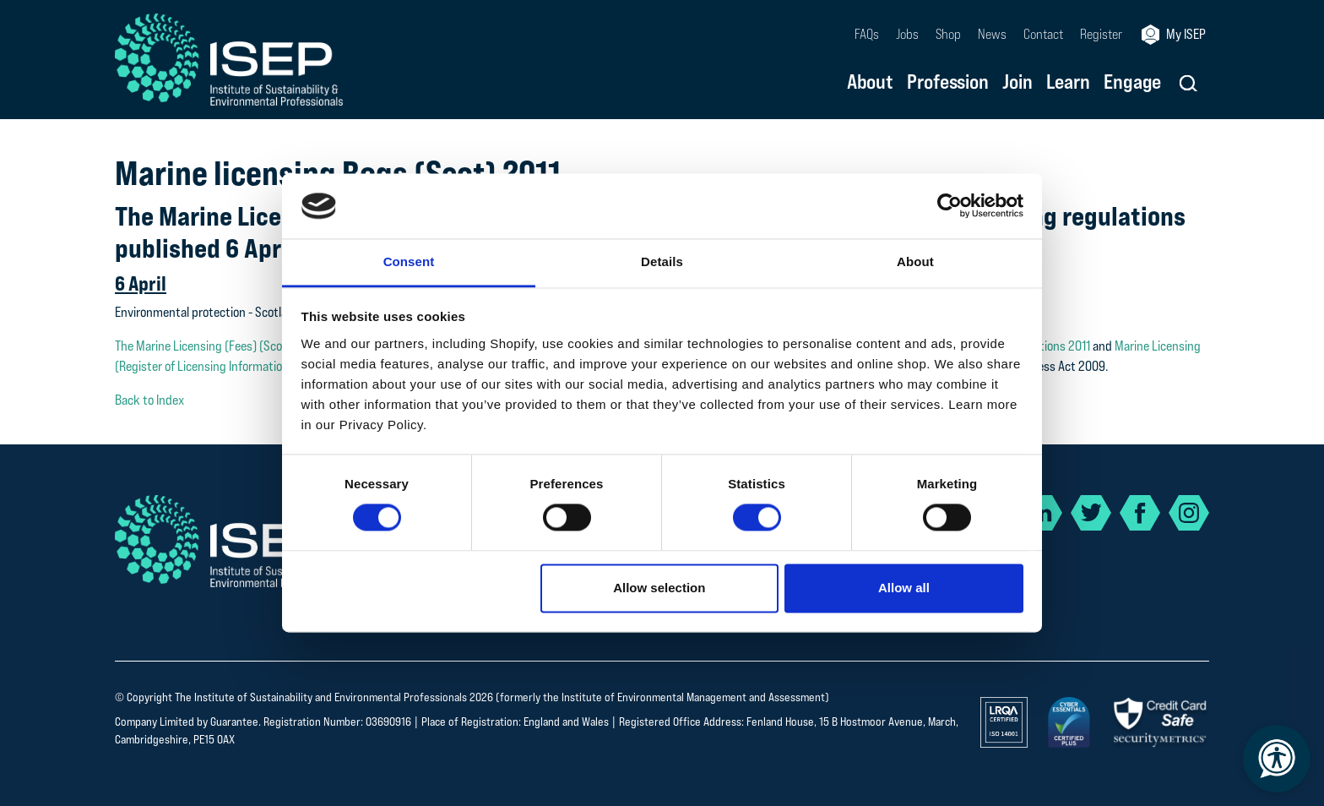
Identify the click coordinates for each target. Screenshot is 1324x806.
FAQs (867, 34)
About (870, 83)
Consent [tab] (409, 261)
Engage (1132, 83)
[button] (1188, 83)
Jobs (907, 34)
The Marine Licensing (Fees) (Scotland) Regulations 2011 (258, 346)
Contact (1043, 34)
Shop (948, 34)
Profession (948, 83)
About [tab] (915, 261)
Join (1017, 83)
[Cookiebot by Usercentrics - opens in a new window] (949, 206)
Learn (1068, 83)
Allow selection (659, 587)
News (992, 34)
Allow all (904, 587)
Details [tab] (662, 261)
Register (1101, 34)
